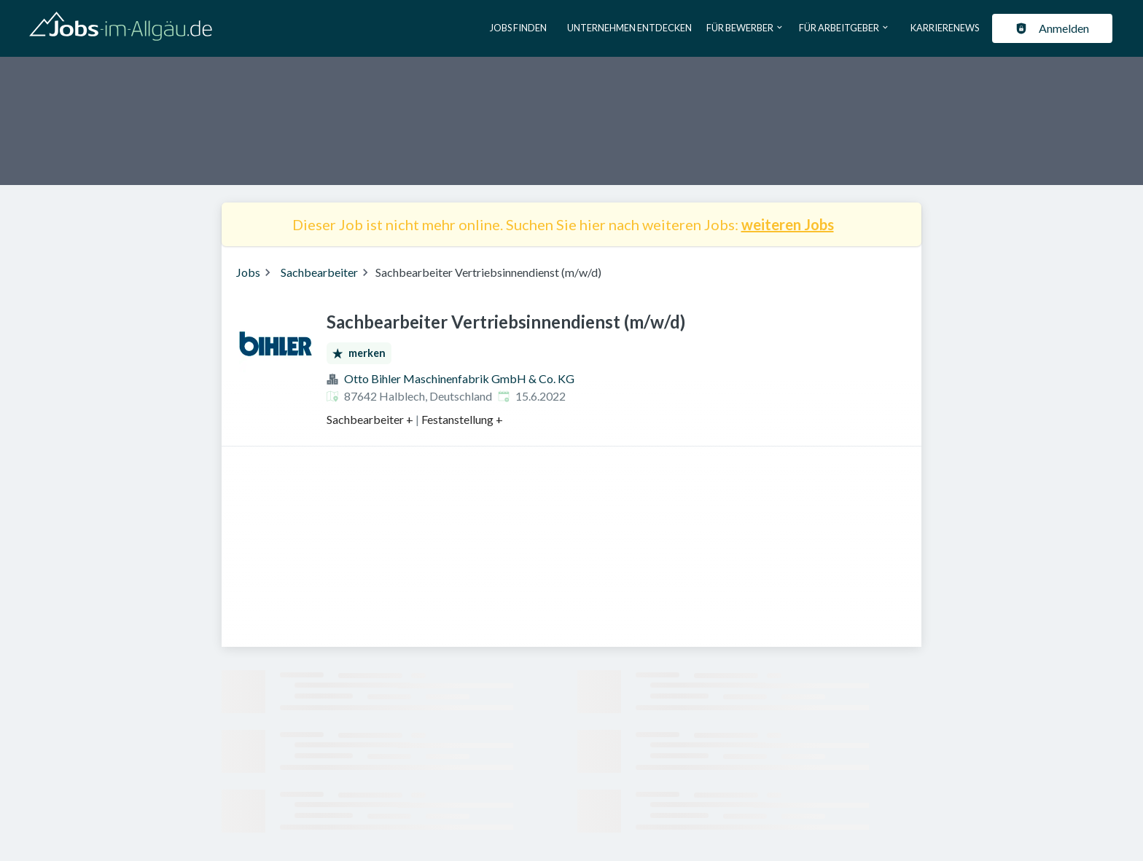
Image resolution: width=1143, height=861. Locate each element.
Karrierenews (944, 28)
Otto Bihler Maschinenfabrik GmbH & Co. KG (459, 378)
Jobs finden (518, 28)
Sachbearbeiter (319, 272)
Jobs (248, 272)
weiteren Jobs (787, 224)
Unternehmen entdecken (629, 28)
